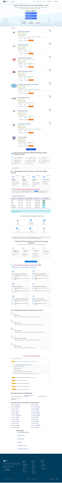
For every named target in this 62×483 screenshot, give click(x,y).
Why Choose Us (25, 467)
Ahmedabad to (15, 405)
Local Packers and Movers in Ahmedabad (29, 396)
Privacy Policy (29, 479)
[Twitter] (6, 467)
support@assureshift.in (8, 470)
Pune (33, 469)
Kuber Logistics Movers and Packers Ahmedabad (28, 84)
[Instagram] (11, 467)
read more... (39, 8)
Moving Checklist (43, 469)
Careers (24, 469)
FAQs (42, 467)
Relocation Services (25, 464)
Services (37, 1)
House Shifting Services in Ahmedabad (15, 399)
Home (34, 1)
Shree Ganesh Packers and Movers (25, 71)
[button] (15, 181)
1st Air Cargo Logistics (22, 137)
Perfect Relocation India (23, 110)
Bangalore (33, 466)
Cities (41, 1)
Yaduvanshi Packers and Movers (24, 58)
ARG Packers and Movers (23, 44)
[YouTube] (13, 467)
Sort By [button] (13, 27)
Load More (31, 149)
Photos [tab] (29, 38)
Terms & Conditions (34, 479)
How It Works (24, 466)
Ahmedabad (33, 472)
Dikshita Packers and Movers (24, 31)
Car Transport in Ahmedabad (42, 396)
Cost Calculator (43, 466)
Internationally (29, 18)
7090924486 (49, 1)
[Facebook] (4, 467)
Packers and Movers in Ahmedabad (17, 396)
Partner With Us (25, 472)
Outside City (29, 15)
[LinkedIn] (8, 467)
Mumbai (33, 464)
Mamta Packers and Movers (24, 97)
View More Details (15, 168)
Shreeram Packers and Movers (24, 124)
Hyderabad (33, 467)
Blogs (44, 1)
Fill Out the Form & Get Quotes (31, 261)
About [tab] (20, 38)
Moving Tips (43, 464)
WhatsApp (26, 40)
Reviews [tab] (24, 38)
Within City (29, 13)
